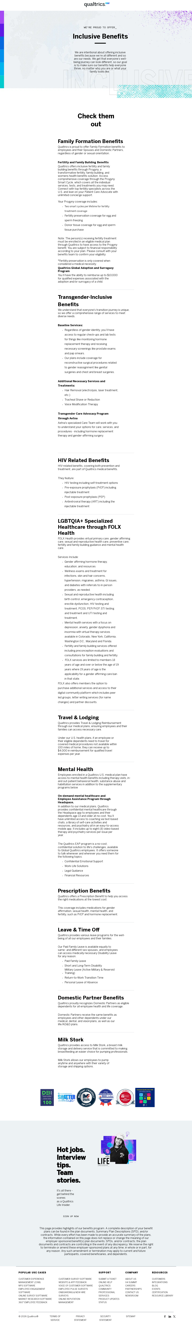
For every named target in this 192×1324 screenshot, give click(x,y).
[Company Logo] (96, 5)
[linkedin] (170, 1316)
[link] (47, 1097)
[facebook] (165, 1316)
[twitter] (174, 1316)
